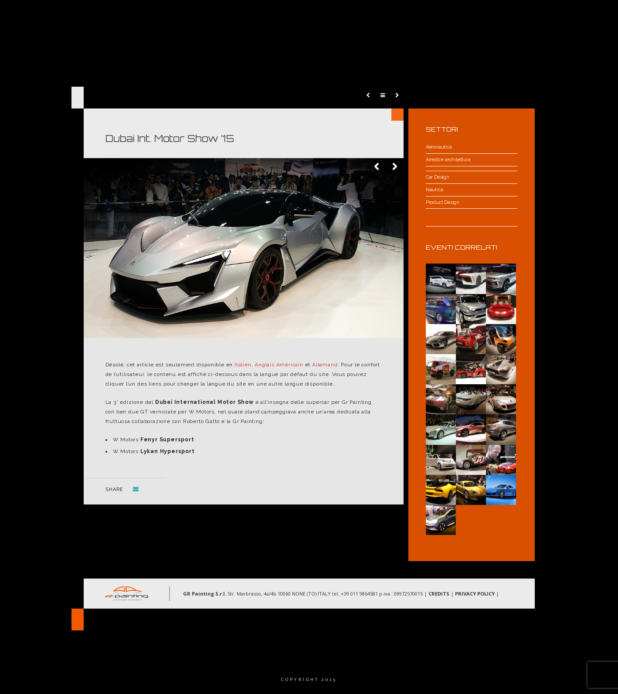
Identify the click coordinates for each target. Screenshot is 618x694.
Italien (242, 365)
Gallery (461, 15)
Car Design (437, 177)
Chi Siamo (346, 15)
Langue (547, 15)
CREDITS (438, 593)
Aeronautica (439, 147)
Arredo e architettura (448, 159)
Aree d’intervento (405, 15)
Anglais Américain (279, 365)
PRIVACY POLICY (475, 593)
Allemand (324, 365)
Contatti (504, 15)
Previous (377, 167)
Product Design (442, 202)
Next (395, 167)
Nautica (434, 190)
